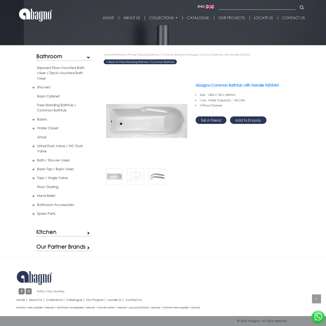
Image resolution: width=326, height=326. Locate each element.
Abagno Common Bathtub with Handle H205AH (219, 54)
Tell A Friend (211, 120)
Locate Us (263, 18)
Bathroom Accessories (55, 205)
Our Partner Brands (60, 246)
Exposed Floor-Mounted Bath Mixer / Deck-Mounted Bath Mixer (60, 73)
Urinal (41, 137)
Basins (42, 119)
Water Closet (47, 128)
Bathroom (49, 56)
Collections (161, 18)
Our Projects (231, 18)
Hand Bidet (46, 196)
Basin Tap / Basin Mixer (55, 169)
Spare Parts (46, 213)
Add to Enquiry (248, 120)
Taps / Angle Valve (52, 178)
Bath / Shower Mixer (53, 160)
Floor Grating (47, 187)
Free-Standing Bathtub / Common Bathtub (56, 107)
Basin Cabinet (48, 96)
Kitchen (46, 232)
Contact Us (293, 18)
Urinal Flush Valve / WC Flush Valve (60, 148)
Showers (43, 87)
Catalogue (198, 18)
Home (108, 18)
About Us (131, 18)
